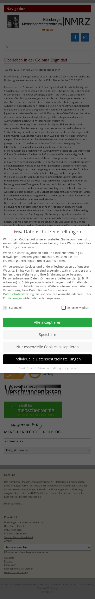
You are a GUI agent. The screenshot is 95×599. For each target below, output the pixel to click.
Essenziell (13, 304)
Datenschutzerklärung (18, 291)
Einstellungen (12, 295)
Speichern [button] (47, 330)
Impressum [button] (70, 364)
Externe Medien (75, 304)
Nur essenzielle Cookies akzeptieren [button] (47, 343)
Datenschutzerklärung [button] (49, 364)
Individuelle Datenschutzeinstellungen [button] (47, 355)
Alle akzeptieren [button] (47, 318)
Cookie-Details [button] (27, 364)
